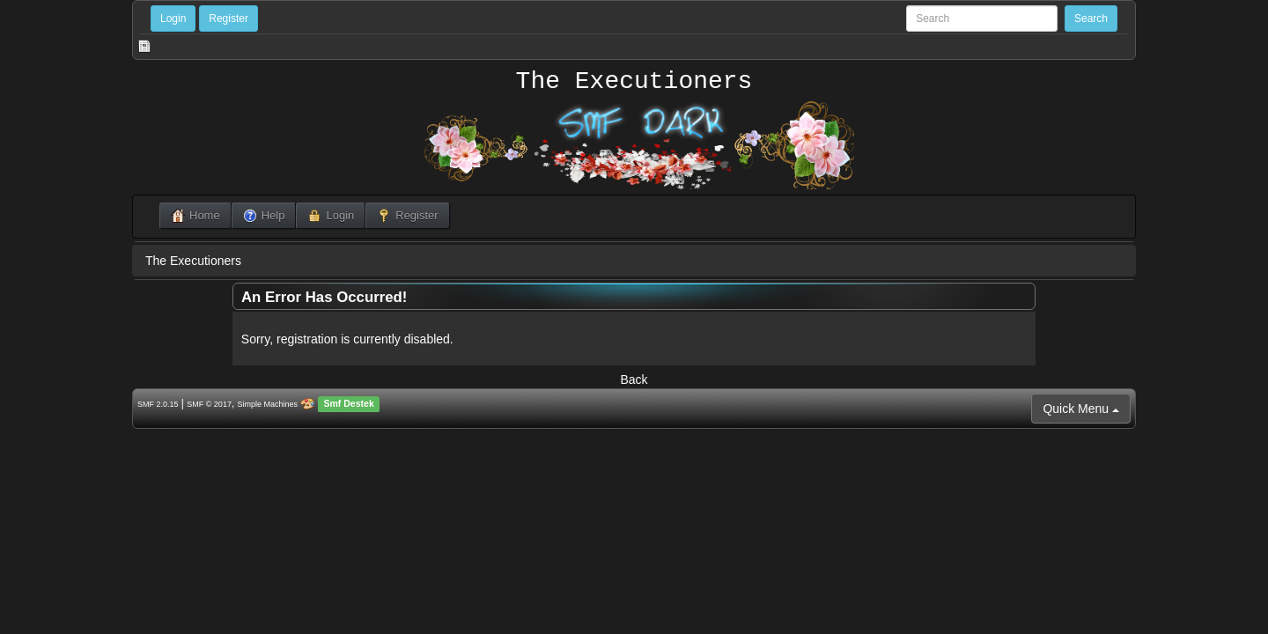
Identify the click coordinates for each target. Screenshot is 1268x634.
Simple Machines (268, 404)
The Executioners (634, 82)
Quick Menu (1081, 409)
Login (173, 18)
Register (228, 18)
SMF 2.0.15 (158, 404)
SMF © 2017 (209, 404)
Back (633, 379)
